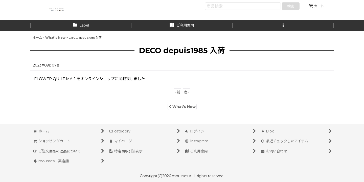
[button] (283, 25)
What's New (182, 106)
